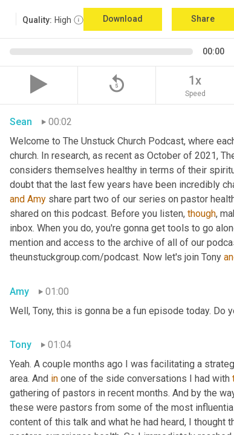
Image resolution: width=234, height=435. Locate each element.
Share (203, 19)
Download (123, 19)
